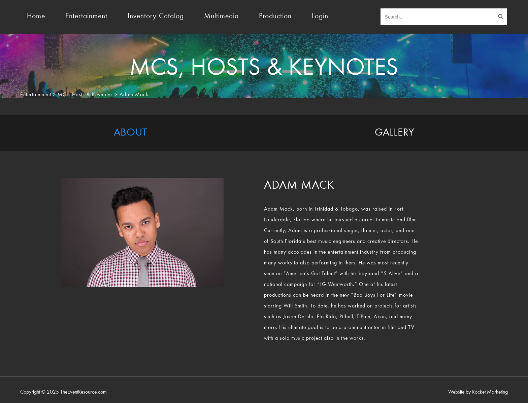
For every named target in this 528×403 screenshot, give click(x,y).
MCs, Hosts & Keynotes (85, 95)
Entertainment (86, 16)
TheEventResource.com (83, 392)
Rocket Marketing (490, 392)
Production (275, 16)
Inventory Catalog (156, 16)
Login (320, 16)
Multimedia (221, 16)
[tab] (130, 133)
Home (36, 16)
